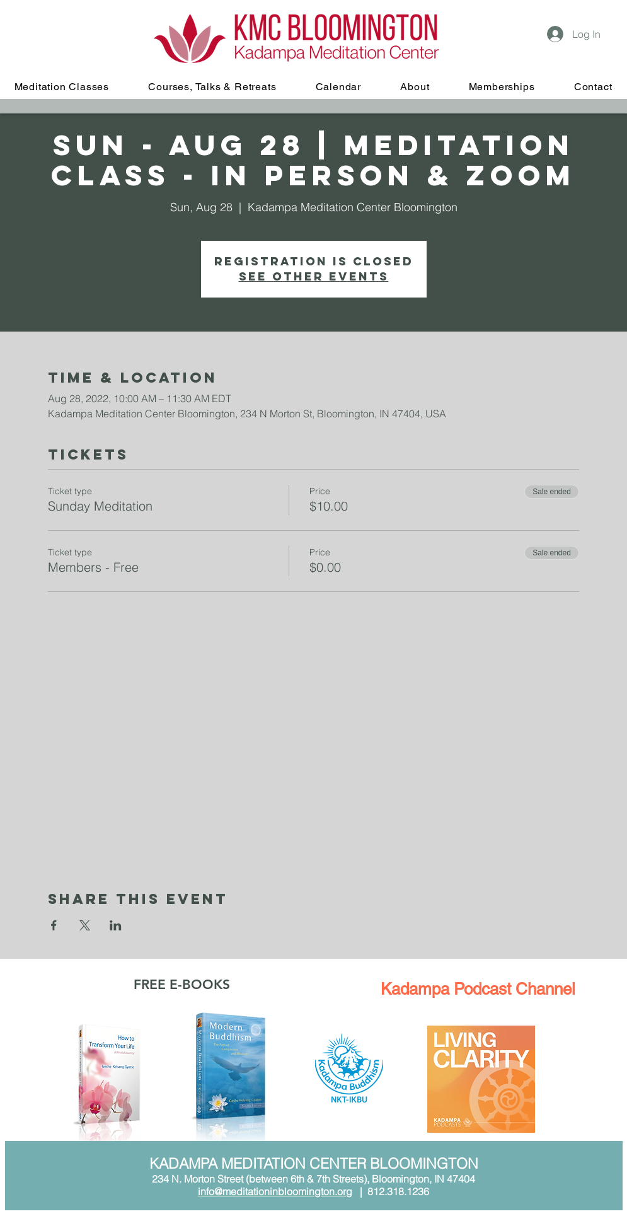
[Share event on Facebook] (54, 925)
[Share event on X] (85, 925)
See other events (314, 276)
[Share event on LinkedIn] (116, 925)
